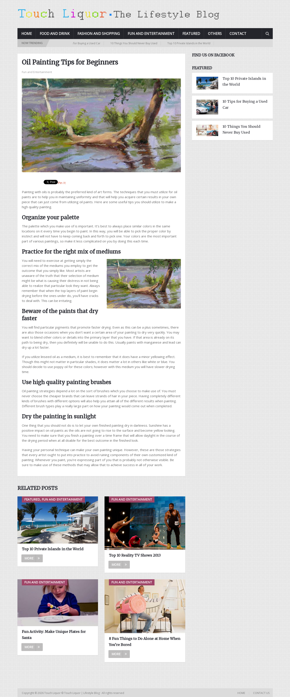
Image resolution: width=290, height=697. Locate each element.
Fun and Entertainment (151, 33)
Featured (191, 33)
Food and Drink (55, 33)
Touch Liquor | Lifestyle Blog (82, 693)
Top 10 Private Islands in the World (190, 43)
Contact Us (261, 693)
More (32, 558)
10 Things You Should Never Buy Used (135, 43)
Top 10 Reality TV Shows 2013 (135, 555)
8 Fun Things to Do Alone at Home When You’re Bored (144, 641)
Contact (238, 33)
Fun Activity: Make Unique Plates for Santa (54, 634)
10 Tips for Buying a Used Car (83, 43)
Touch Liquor (52, 693)
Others (215, 33)
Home (26, 33)
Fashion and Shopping (98, 33)
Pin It (62, 183)
